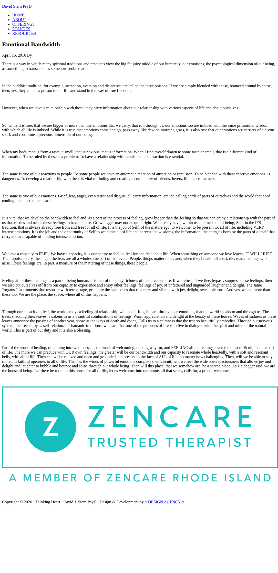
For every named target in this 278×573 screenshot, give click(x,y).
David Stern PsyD (17, 6)
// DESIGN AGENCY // (164, 502)
